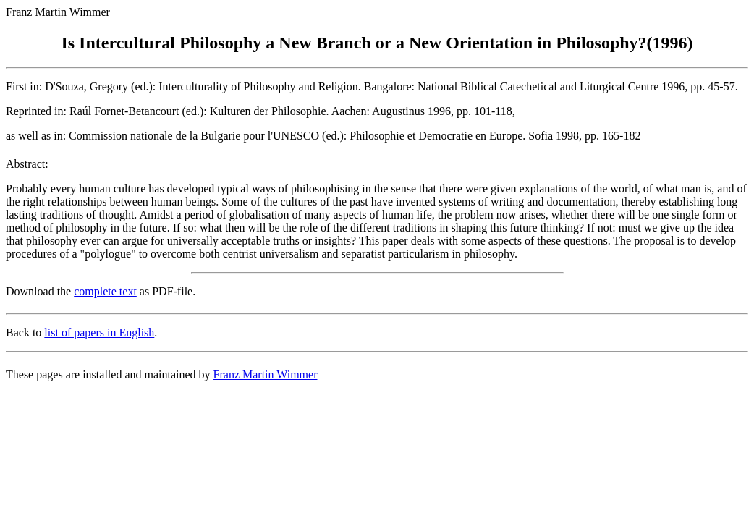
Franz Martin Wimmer (265, 374)
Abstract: (27, 164)
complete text (105, 291)
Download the (40, 291)
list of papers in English (99, 332)
